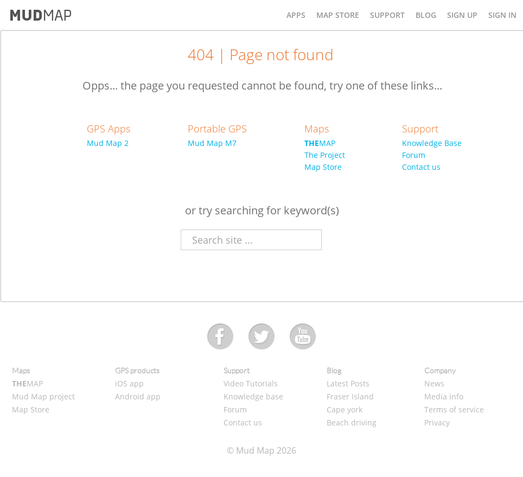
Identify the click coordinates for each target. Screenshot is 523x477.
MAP (319, 143)
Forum (413, 155)
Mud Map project (43, 396)
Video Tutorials (251, 383)
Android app (138, 396)
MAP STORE (337, 15)
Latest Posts (348, 383)
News (434, 383)
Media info (443, 396)
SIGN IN (502, 15)
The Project (324, 155)
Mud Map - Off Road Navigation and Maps (40, 15)
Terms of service (454, 409)
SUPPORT (387, 15)
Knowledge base (253, 396)
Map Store (323, 167)
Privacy (437, 422)
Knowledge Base (432, 143)
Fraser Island (350, 396)
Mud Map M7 (212, 143)
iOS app (129, 383)
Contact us (421, 167)
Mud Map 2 (108, 143)
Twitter (262, 337)
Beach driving (352, 422)
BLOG (426, 15)
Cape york (344, 409)
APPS (295, 15)
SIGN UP (462, 15)
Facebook (220, 337)
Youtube (303, 337)
